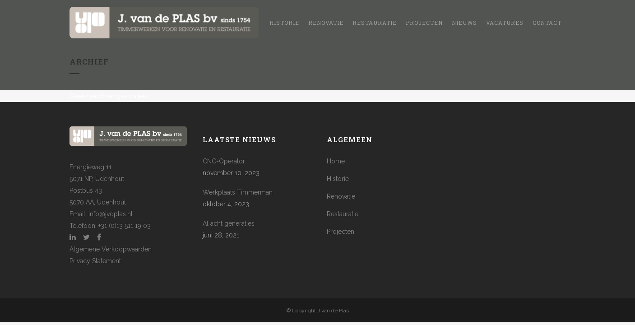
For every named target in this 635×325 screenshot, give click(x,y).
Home (336, 161)
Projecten (340, 231)
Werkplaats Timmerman (238, 192)
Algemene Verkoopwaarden (111, 249)
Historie (338, 178)
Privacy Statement (95, 261)
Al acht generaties (229, 223)
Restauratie (342, 214)
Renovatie (341, 196)
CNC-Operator (224, 161)
